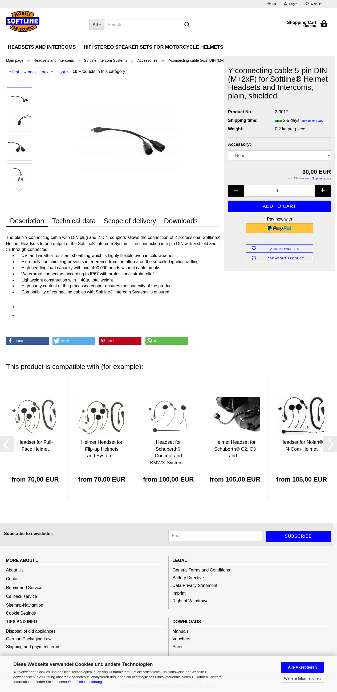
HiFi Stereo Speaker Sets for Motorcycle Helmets (153, 47)
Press (178, 646)
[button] (27, 341)
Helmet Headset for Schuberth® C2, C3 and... (235, 449)
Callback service (21, 596)
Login (290, 4)
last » (63, 72)
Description (27, 221)
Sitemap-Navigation (24, 605)
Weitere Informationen (302, 678)
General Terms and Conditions (201, 570)
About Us (15, 570)
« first (14, 72)
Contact (13, 579)
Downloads (181, 221)
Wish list (314, 4)
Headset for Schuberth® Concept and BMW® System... (168, 452)
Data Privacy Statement (195, 585)
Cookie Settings (21, 613)
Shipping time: (243, 120)
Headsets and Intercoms (42, 47)
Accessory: (239, 144)
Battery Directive (188, 577)
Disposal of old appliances (31, 631)
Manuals (181, 631)
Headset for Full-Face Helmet (35, 446)
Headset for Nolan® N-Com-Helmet (302, 446)
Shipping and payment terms (33, 646)
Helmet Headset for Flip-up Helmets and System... (101, 449)
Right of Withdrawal (191, 601)
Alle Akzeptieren (302, 667)
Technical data (74, 221)
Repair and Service (24, 587)
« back (30, 72)
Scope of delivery (130, 221)
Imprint (179, 593)
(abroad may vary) (312, 120)
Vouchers (181, 639)
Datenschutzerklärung (85, 682)
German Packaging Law (29, 639)
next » (48, 72)
